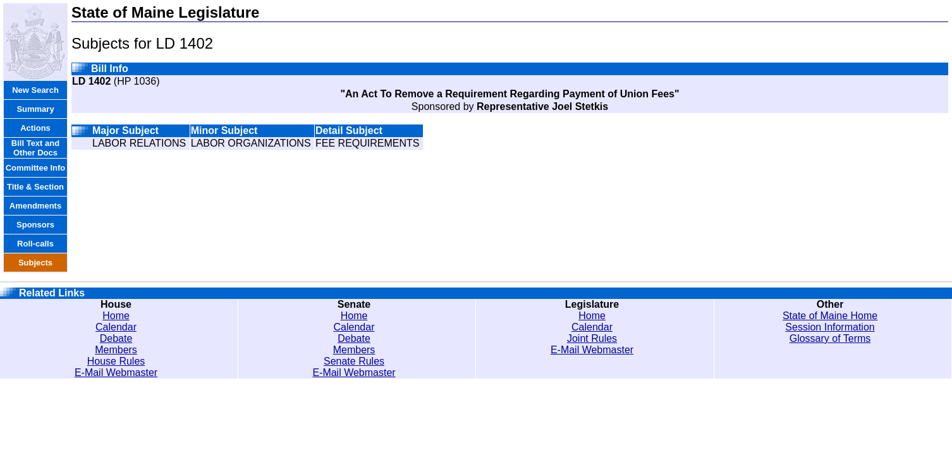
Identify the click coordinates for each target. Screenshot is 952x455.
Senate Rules (354, 361)
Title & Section (35, 186)
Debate (116, 338)
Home (116, 315)
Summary (35, 109)
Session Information (829, 327)
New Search (35, 90)
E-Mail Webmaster (116, 372)
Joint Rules (592, 338)
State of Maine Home (830, 315)
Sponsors (35, 224)
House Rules (116, 361)
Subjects (35, 262)
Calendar (116, 327)
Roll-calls (35, 243)
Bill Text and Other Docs (35, 147)
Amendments (35, 205)
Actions (35, 128)
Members (116, 349)
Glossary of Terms (830, 338)
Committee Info (36, 168)
